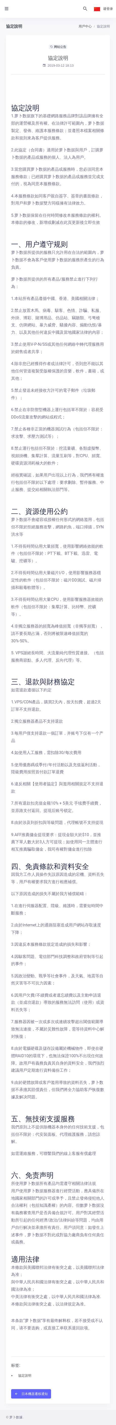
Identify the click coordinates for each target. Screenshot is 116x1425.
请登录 (108, 9)
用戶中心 (85, 26)
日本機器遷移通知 (31, 1394)
